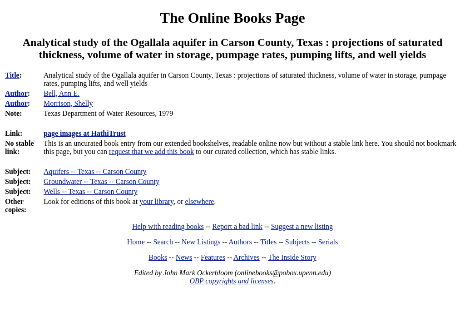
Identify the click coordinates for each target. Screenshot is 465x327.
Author (16, 93)
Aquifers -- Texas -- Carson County (95, 171)
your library (156, 201)
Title (12, 75)
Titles (268, 242)
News (184, 257)
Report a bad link (237, 226)
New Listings (201, 242)
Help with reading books (168, 226)
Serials (328, 242)
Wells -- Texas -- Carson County (91, 191)
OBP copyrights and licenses (231, 281)
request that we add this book (151, 151)
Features (213, 257)
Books (157, 257)
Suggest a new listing (302, 226)
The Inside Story (292, 257)
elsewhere (199, 201)
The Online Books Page (232, 18)
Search (163, 242)
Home (136, 242)
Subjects (297, 242)
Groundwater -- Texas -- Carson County (101, 181)
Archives (246, 257)
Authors (240, 242)
